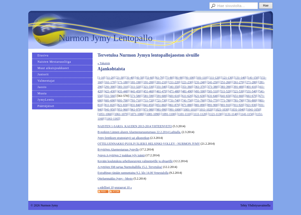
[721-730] (161, 100)
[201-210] (161, 82)
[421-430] (110, 91)
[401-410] (251, 87)
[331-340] (161, 87)
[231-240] (200, 82)
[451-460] (149, 91)
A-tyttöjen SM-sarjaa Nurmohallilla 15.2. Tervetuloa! (130, 167)
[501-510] (213, 91)
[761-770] (213, 100)
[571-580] (136, 96)
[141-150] (253, 77)
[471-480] (174, 91)
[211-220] (174, 82)
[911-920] (238, 105)
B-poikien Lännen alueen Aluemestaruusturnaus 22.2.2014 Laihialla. (139, 132)
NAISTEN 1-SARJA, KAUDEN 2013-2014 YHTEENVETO (135, 126)
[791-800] (251, 100)
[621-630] (200, 96)
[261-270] (238, 82)
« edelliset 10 (106, 187)
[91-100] (189, 77)
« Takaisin (104, 63)
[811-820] (110, 105)
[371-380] (213, 87)
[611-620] (187, 96)
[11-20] (110, 77)
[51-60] (149, 77)
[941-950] (110, 109)
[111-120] (215, 77)
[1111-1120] (200, 114)
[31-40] (129, 77)
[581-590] (149, 96)
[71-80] (169, 77)
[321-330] (148, 87)
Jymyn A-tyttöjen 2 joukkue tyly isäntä (121, 155)
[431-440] (123, 91)
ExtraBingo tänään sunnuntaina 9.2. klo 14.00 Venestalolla (133, 173)
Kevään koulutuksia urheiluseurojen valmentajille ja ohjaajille (135, 161)
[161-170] (110, 82)
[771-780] (226, 100)
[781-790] (238, 100)
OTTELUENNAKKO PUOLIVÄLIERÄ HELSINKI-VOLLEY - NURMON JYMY (149, 143)
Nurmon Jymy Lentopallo (106, 38)
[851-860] (161, 105)
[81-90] (179, 77)
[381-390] (226, 87)
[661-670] (251, 96)
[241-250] (213, 82)
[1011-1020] (206, 109)
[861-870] (174, 105)
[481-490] (187, 91)
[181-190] (136, 82)
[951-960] (123, 109)
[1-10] (101, 77)
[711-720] (149, 100)
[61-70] (159, 77)
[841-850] (148, 105)
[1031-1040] (237, 109)
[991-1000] (175, 109)
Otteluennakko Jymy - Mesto (115, 178)
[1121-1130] (215, 114)
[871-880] (187, 105)
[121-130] (227, 77)
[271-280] (251, 82)
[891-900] (213, 105)
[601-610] (174, 96)
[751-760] (200, 100)
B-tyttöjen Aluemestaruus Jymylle (118, 149)
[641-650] (226, 96)
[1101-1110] (184, 114)
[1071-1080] (137, 114)
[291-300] (110, 87)
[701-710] (136, 100)
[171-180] (123, 82)
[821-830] (123, 105)
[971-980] (149, 109)
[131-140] (240, 77)
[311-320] (136, 87)
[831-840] (135, 105)
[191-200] (149, 82)
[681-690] (110, 100)
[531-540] (251, 91)
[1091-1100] (168, 114)
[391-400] (238, 87)
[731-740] (174, 100)
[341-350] (174, 87)
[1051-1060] (105, 114)
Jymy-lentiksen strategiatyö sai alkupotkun (124, 138)
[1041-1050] (253, 109)
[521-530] (238, 91)
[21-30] (120, 77)
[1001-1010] (190, 109)
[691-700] (123, 100)
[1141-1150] (246, 114)
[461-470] (161, 91)
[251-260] (226, 82)
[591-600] (161, 96)
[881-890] (200, 105)
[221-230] (187, 82)
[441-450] (136, 91)
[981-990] (161, 109)
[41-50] (139, 77)
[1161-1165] (112, 118)
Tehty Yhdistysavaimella (255, 205)
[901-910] (226, 105)
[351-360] (187, 87)
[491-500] (200, 91)
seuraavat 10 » (123, 187)
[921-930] (251, 105)
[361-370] (200, 87)
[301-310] (123, 87)
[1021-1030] (221, 109)
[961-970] (136, 109)
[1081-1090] (152, 114)
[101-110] (202, 77)
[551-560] (110, 96)
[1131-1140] (231, 114)
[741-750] (187, 100)
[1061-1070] (121, 114)
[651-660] (238, 96)
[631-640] (213, 96)
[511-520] (226, 91)
